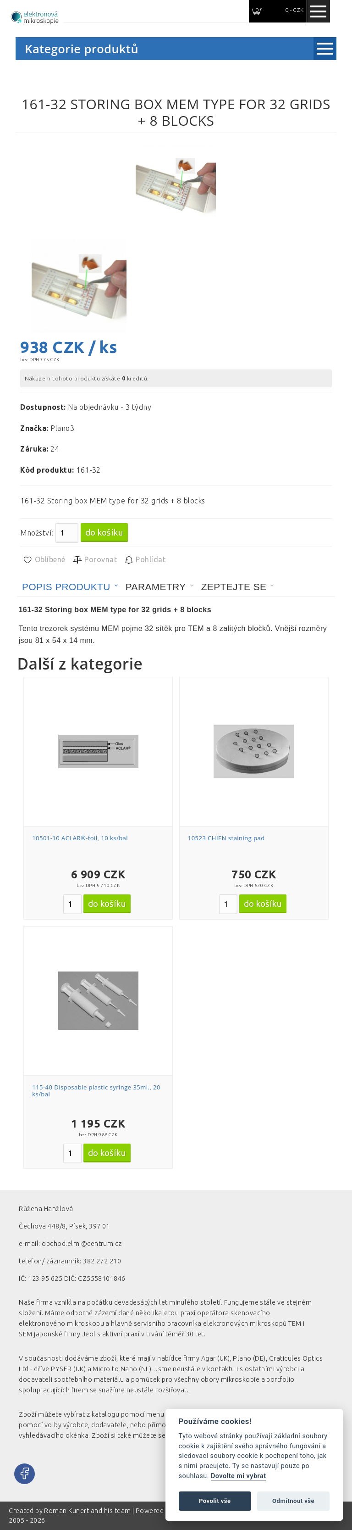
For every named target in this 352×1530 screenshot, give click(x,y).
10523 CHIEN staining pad (226, 838)
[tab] (70, 587)
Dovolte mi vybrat (238, 1476)
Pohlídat (144, 560)
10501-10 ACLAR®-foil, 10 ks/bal (80, 838)
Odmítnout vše (293, 1500)
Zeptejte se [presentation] (234, 586)
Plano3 (62, 428)
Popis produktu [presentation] (66, 586)
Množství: (36, 533)
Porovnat (94, 560)
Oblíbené (43, 560)
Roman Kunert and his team (88, 1510)
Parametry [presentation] (156, 586)
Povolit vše (215, 1500)
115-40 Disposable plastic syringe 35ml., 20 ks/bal (96, 1091)
